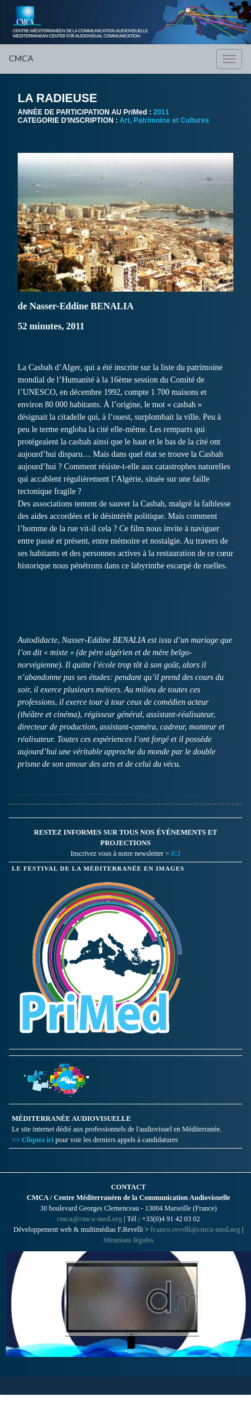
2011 (161, 112)
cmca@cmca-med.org (89, 1219)
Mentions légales (129, 1240)
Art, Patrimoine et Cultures (164, 120)
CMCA (21, 58)
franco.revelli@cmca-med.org (195, 1229)
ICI (175, 853)
